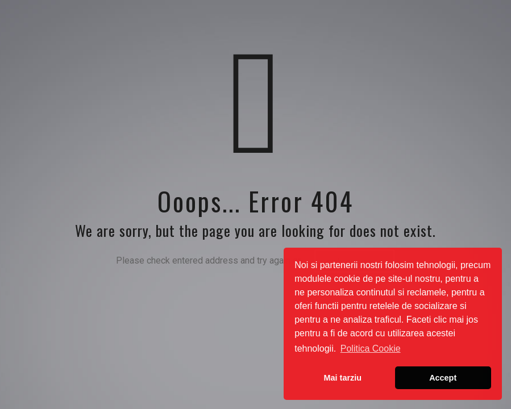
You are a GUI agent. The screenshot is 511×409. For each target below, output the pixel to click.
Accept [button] (442, 377)
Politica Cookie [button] (370, 348)
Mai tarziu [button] (343, 377)
